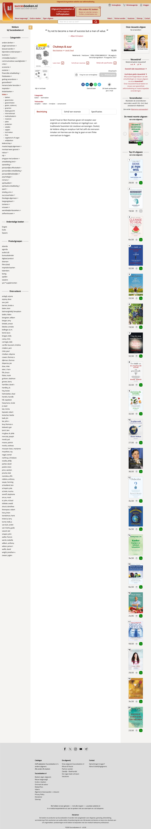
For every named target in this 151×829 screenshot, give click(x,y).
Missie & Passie (67, 766)
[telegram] (99, 85)
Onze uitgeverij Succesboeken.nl (73, 764)
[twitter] (91, 85)
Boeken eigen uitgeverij (43, 777)
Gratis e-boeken (40, 782)
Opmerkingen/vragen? (97, 764)
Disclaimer (38, 797)
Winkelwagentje (140, 182)
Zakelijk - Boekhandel (69, 771)
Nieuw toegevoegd (41, 779)
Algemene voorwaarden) (139, 109)
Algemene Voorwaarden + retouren (47, 792)
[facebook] (83, 85)
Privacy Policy (39, 794)
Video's (37, 789)
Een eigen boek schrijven (70, 774)
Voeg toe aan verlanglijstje (136, 182)
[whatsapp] (95, 85)
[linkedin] (87, 85)
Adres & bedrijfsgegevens (98, 766)
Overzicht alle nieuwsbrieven (135, 69)
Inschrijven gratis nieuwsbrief (135, 74)
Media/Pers (39, 787)
